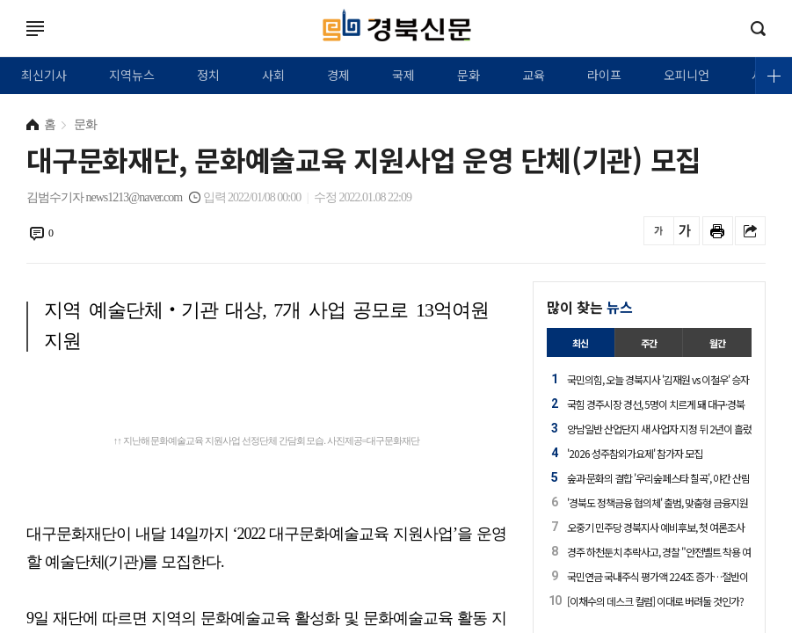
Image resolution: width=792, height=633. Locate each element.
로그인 (4, 45)
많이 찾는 (590, 306)
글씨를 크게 (684, 230)
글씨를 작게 (658, 230)
